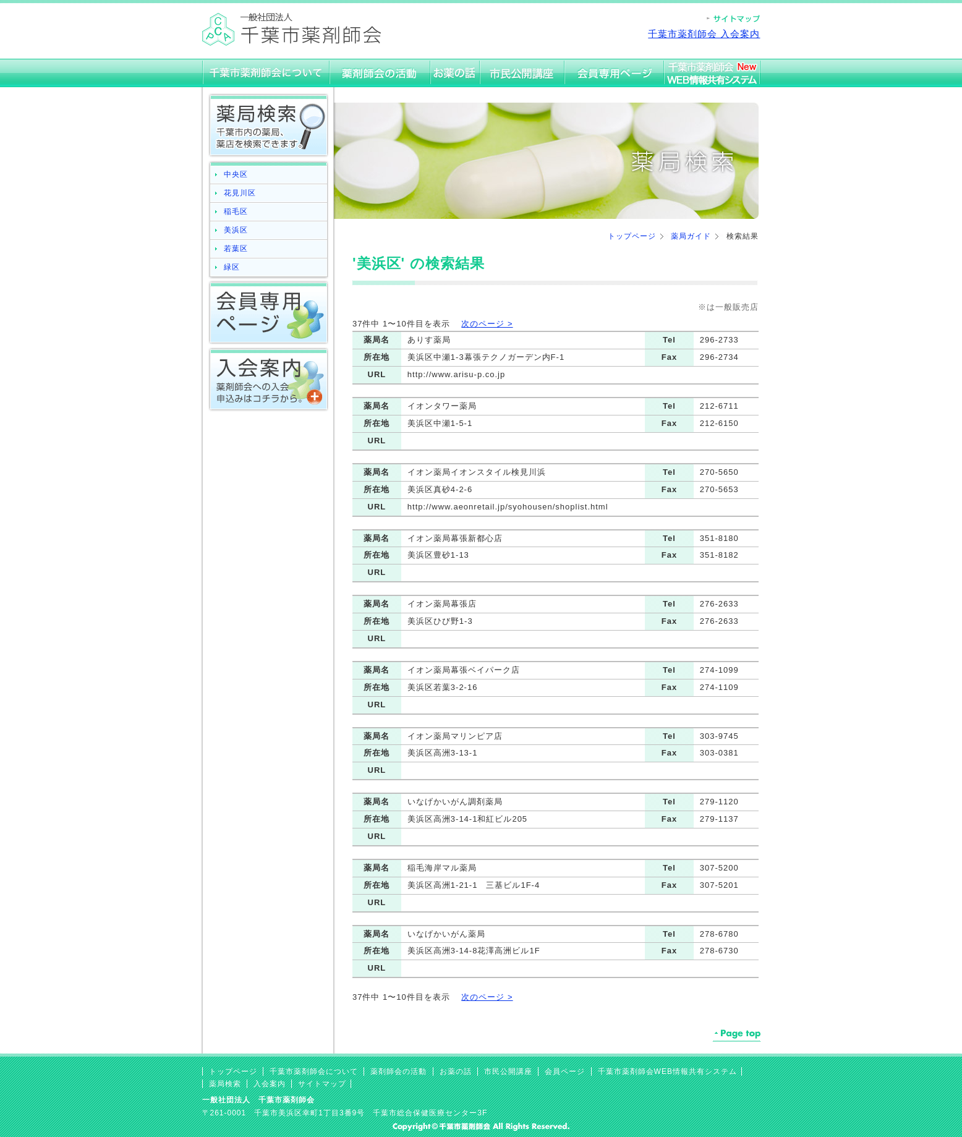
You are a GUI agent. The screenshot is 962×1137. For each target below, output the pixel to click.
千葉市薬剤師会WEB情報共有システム (667, 1071)
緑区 (232, 267)
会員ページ (565, 1071)
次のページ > (487, 323)
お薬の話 (456, 1071)
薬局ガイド (691, 236)
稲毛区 (236, 211)
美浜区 (236, 230)
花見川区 (240, 193)
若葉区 (236, 248)
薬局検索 (225, 1084)
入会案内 (269, 1084)
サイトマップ (322, 1084)
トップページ (632, 236)
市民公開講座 (508, 1071)
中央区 (236, 174)
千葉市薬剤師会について (314, 1071)
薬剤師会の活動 (398, 1071)
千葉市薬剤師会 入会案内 (704, 33)
